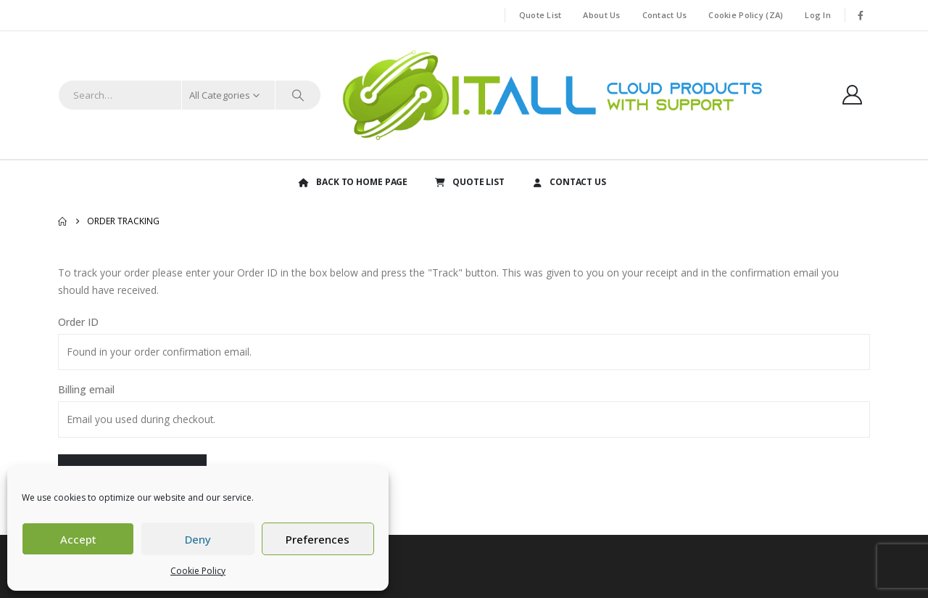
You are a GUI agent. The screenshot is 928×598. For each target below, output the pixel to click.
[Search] (298, 95)
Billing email (86, 389)
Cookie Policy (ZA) (745, 14)
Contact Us (664, 14)
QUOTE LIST (469, 182)
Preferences (317, 539)
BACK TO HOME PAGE (352, 182)
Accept (78, 539)
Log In (818, 14)
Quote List (540, 14)
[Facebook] (860, 15)
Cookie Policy (197, 571)
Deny (198, 539)
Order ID (78, 322)
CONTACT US (568, 182)
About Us (601, 14)
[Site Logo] (549, 95)
